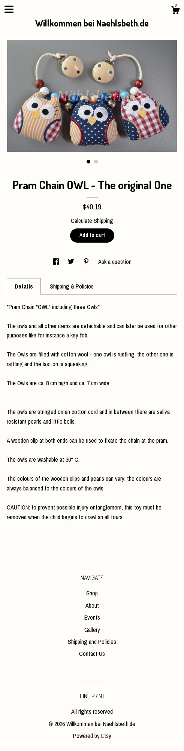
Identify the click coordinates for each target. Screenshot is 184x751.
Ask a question (115, 262)
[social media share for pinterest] (87, 262)
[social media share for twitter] (72, 262)
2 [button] (96, 161)
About (92, 605)
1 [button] (88, 161)
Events (92, 617)
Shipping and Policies (92, 642)
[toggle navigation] (8, 9)
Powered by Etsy (92, 736)
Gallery (92, 630)
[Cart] (175, 11)
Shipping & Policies (72, 286)
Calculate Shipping (92, 220)
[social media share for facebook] (56, 262)
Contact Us (92, 653)
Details (24, 286)
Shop (92, 593)
